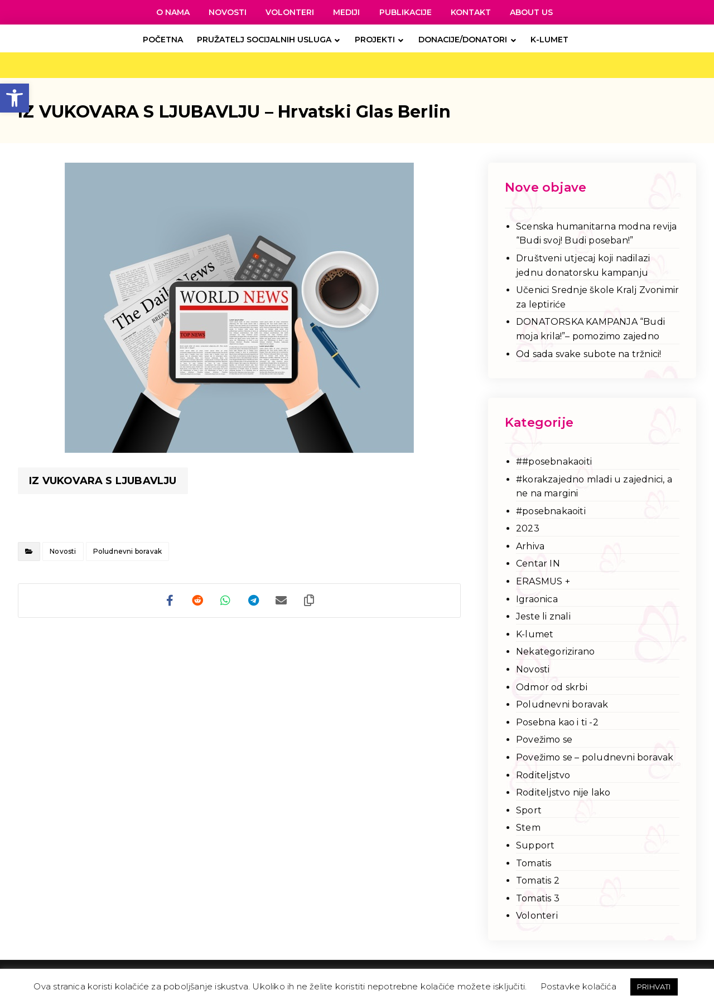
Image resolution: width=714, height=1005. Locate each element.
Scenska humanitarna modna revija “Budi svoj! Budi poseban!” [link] (596, 233)
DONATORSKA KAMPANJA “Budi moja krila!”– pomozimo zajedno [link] (590, 328)
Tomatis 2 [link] (537, 880)
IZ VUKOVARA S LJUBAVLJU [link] (103, 481)
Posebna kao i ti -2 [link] (557, 722)
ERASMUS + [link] (543, 581)
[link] (14, 98)
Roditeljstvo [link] (543, 775)
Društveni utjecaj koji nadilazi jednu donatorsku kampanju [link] (583, 265)
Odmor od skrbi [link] (551, 687)
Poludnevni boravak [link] (127, 551)
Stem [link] (528, 827)
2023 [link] (527, 528)
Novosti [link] (63, 551)
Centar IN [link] (538, 563)
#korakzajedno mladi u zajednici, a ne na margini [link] (594, 486)
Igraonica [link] (537, 599)
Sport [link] (529, 810)
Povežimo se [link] (544, 739)
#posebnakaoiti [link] (551, 511)
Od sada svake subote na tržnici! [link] (588, 354)
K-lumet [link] (534, 634)
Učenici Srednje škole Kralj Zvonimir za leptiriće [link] (597, 297)
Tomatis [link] (533, 863)
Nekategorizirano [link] (555, 651)
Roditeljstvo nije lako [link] (563, 792)
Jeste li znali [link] (543, 616)
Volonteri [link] (537, 915)
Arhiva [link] (530, 546)
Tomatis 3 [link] (537, 898)
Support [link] (535, 845)
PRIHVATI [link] (654, 986)
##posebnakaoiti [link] (554, 461)
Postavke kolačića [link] (578, 986)
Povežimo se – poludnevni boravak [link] (594, 757)
